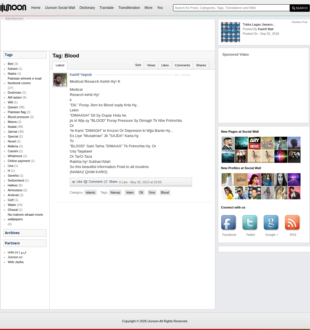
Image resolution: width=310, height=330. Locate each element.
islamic (91, 192)
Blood (165, 192)
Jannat (12, 131)
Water (12, 205)
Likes (165, 65)
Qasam (13, 107)
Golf (10, 200)
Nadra (12, 73)
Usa (10, 165)
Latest (60, 65)
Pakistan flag (17, 112)
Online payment (19, 161)
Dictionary (87, 8)
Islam (129, 192)
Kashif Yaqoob (81, 75)
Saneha (13, 175)
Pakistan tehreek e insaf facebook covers (24, 81)
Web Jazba (16, 262)
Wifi (10, 102)
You (160, 8)
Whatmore (15, 156)
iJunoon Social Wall (60, 8)
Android (13, 195)
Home (35, 8)
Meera (12, 121)
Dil (141, 192)
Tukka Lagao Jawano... (259, 24)
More (148, 8)
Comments (182, 65)
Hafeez (13, 185)
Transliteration (129, 8)
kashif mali (266, 29)
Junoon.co (15, 257)
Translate (107, 8)
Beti (10, 63)
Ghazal (13, 209)
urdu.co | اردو (17, 252)
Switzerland (16, 180)
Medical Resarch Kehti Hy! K (95, 81)
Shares (201, 65)
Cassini (13, 151)
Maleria (13, 146)
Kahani (13, 68)
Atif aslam (15, 97)
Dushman (14, 92)
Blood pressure (18, 117)
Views (151, 65)
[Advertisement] (107, 35)
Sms (152, 192)
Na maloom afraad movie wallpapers (25, 217)
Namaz (116, 192)
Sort (138, 65)
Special (13, 136)
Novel (12, 141)
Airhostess (15, 190)
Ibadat (12, 126)
